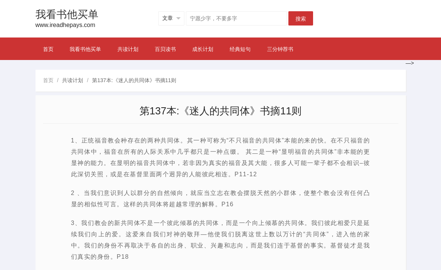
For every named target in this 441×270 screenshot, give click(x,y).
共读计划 (127, 49)
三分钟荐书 (280, 49)
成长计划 (202, 49)
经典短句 (240, 49)
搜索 (300, 19)
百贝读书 (165, 49)
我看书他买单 (85, 49)
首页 (48, 49)
